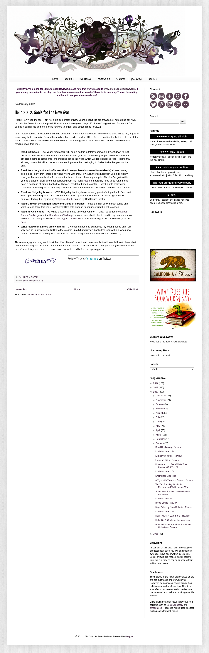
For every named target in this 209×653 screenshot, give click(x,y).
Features (120, 78)
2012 (156, 392)
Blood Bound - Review (166, 503)
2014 (156, 383)
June (158, 421)
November (161, 400)
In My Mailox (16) (163, 498)
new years (33, 280)
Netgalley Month (64, 199)
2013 (156, 387)
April (158, 430)
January (160, 443)
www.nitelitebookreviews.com (119, 89)
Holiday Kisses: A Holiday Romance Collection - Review (173, 525)
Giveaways (136, 78)
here (27, 218)
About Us (69, 78)
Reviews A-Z (104, 78)
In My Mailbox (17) (164, 471)
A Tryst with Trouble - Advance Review (174, 480)
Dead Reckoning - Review (168, 447)
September (161, 408)
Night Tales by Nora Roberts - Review (173, 507)
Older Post (132, 289)
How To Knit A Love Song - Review (172, 516)
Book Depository (175, 605)
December (161, 395)
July (158, 417)
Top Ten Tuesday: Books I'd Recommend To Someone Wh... (172, 485)
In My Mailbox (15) (164, 511)
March (159, 434)
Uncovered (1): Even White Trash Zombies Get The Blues (171, 465)
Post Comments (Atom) (39, 294)
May (158, 426)
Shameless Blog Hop (165, 476)
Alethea (88, 180)
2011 (156, 533)
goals (25, 280)
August (160, 413)
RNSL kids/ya (86, 78)
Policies (152, 78)
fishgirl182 (92, 258)
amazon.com (156, 608)
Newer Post (21, 289)
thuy (41, 280)
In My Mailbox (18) (164, 451)
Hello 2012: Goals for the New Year (172, 520)
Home (55, 78)
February (160, 439)
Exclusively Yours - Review (168, 456)
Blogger (129, 636)
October (160, 404)
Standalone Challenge (61, 215)
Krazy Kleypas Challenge (66, 218)
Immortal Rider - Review (167, 460)
